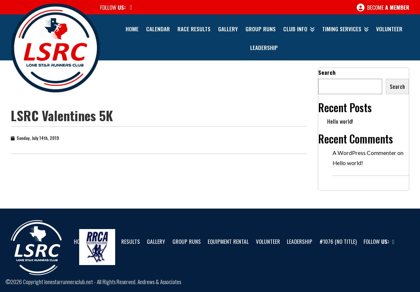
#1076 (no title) (338, 241)
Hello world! (340, 121)
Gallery (228, 29)
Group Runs (260, 29)
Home (132, 29)
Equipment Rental (228, 241)
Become (383, 7)
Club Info (295, 29)
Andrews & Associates (159, 282)
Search (326, 72)
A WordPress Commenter (364, 153)
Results (130, 241)
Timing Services (341, 29)
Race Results (194, 29)
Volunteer (389, 29)
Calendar (158, 29)
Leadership (264, 47)
